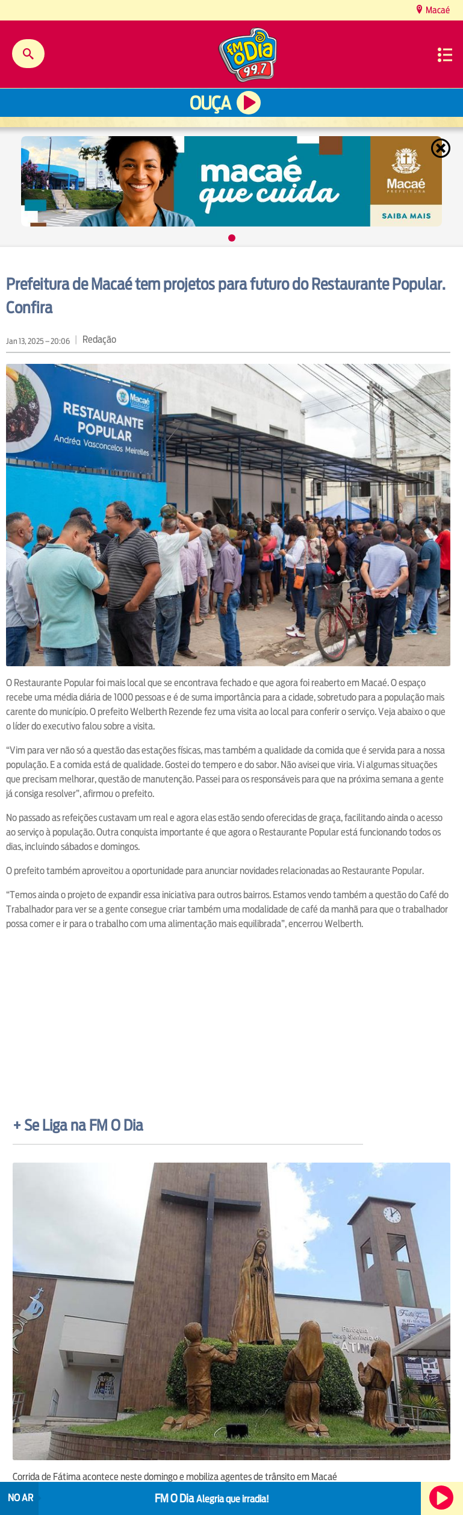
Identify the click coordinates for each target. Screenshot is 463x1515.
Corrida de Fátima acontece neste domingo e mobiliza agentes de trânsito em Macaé (175, 1476)
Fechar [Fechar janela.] (442, 148)
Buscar (28, 53)
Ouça (210, 103)
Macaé (437, 10)
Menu (445, 55)
